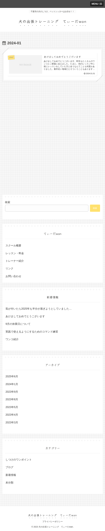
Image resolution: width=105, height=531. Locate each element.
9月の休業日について (18, 324)
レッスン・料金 (15, 253)
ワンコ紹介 (12, 339)
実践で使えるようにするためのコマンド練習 (32, 331)
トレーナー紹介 (15, 260)
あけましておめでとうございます (25, 316)
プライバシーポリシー (52, 521)
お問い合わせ (13, 276)
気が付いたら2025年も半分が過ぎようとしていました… (39, 308)
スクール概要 (13, 245)
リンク (9, 268)
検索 (7, 202)
